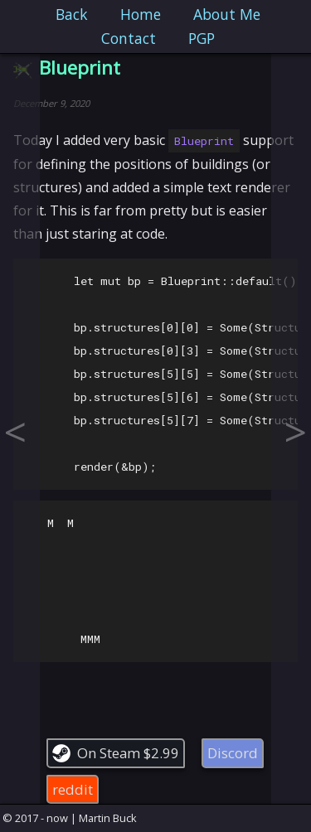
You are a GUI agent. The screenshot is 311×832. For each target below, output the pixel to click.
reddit (72, 789)
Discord (232, 752)
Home (140, 14)
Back (72, 14)
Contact (128, 38)
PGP (201, 38)
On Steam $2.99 (128, 752)
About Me (226, 14)
